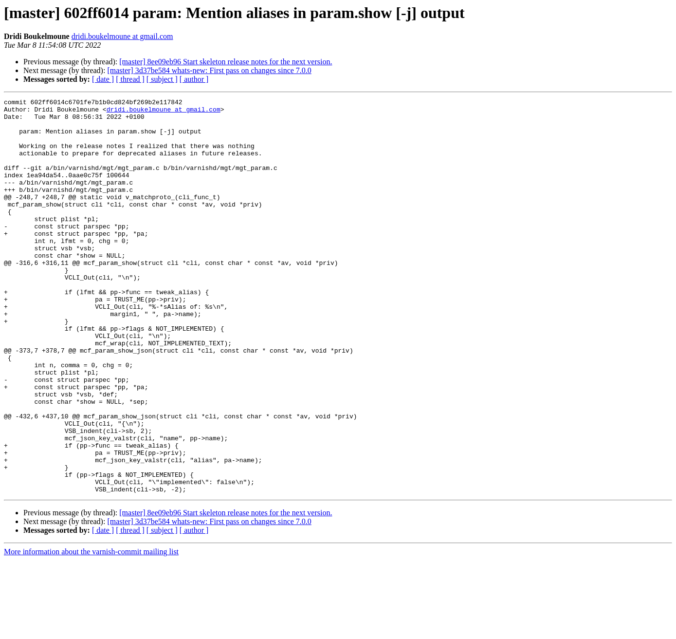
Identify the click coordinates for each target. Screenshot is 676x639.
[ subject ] (162, 79)
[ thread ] (130, 79)
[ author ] (194, 79)
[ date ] (103, 79)
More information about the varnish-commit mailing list (91, 630)
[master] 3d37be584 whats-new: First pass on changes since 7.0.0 (209, 70)
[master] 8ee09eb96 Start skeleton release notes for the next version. (225, 61)
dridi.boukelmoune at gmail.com (122, 36)
